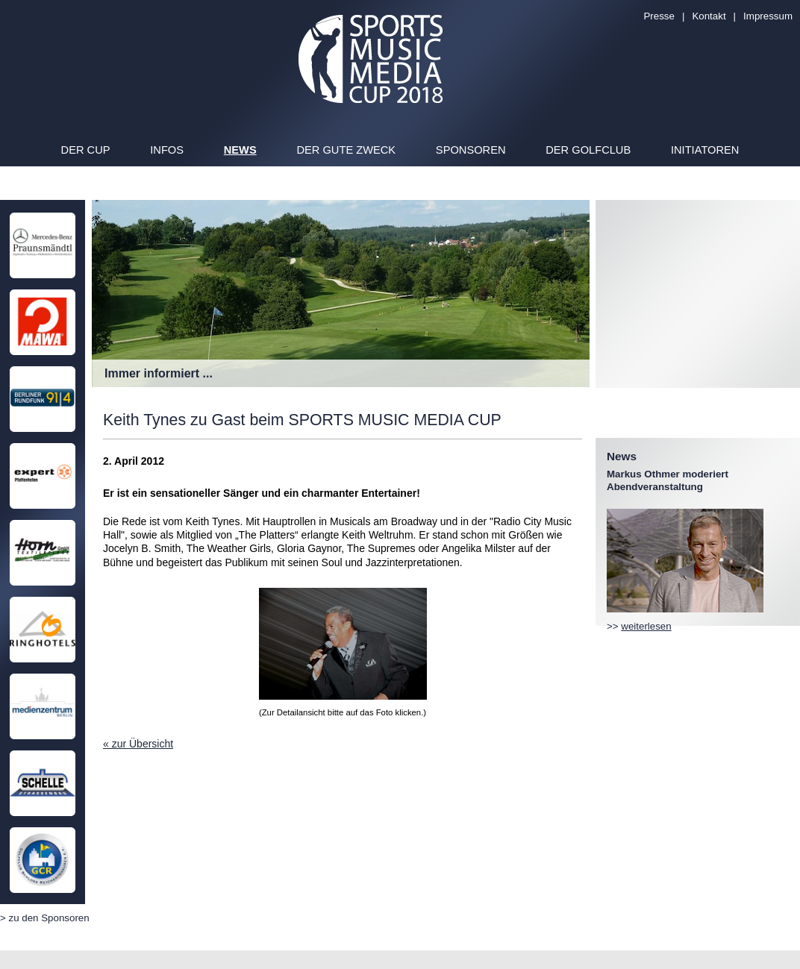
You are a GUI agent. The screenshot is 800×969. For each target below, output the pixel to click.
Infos (167, 150)
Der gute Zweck (346, 150)
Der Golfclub (588, 150)
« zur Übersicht (138, 744)
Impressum (768, 16)
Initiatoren (705, 150)
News (240, 150)
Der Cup (85, 150)
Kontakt (708, 16)
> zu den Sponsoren (45, 917)
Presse (658, 16)
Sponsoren (471, 150)
